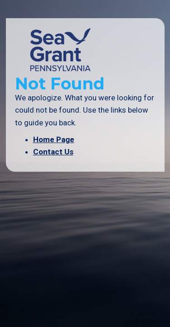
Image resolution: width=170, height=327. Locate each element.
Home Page (53, 139)
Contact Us (53, 151)
